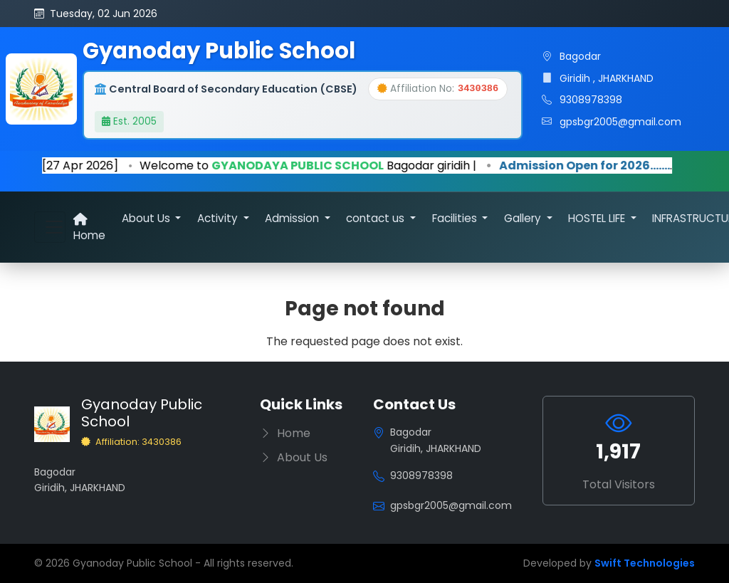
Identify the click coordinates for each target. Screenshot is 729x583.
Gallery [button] (524, 218)
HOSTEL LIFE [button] (598, 218)
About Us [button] (147, 218)
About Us (293, 457)
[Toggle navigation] (49, 227)
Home (89, 228)
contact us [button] (376, 218)
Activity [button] (219, 218)
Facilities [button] (456, 218)
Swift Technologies (644, 563)
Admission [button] (293, 218)
